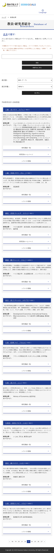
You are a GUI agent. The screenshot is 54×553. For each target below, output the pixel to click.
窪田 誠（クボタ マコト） (14, 463)
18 (12, 541)
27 (42, 541)
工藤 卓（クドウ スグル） (14, 109)
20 (19, 541)
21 (22, 541)
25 (35, 541)
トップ (4, 17)
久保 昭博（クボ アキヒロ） (15, 342)
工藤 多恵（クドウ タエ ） (15, 173)
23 (28, 541)
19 (15, 541)
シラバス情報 (26, 161)
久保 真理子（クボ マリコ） (15, 503)
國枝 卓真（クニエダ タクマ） (16, 213)
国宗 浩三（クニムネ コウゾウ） (17, 300)
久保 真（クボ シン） (13, 382)
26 (38, 541)
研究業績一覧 (26, 148)
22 (25, 541)
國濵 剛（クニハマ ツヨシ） (15, 260)
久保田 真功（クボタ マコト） (16, 423)
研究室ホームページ (26, 154)
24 (32, 541)
